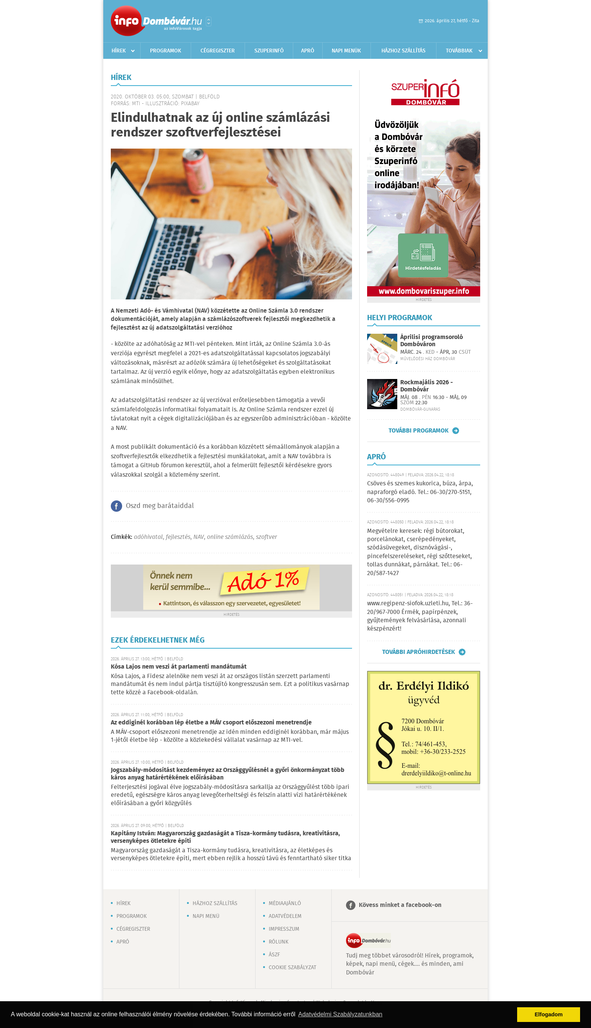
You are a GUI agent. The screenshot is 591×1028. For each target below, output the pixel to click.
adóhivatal (148, 537)
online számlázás (230, 537)
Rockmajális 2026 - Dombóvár (426, 386)
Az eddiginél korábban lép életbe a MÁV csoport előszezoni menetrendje (211, 722)
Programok (165, 51)
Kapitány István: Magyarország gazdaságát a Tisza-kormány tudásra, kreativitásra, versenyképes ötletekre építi (225, 837)
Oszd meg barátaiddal (160, 506)
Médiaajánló (285, 903)
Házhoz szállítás (403, 51)
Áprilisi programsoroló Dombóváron (431, 341)
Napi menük (346, 51)
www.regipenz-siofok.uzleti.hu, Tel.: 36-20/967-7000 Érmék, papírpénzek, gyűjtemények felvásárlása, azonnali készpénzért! (420, 616)
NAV (198, 537)
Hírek (119, 51)
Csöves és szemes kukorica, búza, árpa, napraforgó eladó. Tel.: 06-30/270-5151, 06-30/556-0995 (420, 492)
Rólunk (278, 942)
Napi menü (206, 916)
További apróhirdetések (418, 652)
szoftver (266, 537)
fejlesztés (178, 537)
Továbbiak (459, 51)
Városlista (208, 21)
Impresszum (284, 929)
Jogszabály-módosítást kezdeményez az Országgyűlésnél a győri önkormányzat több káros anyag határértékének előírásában (227, 774)
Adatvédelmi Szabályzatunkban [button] (340, 1014)
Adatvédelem (285, 916)
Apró (307, 51)
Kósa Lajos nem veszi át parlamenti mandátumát (179, 667)
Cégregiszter (218, 51)
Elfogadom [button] (549, 1014)
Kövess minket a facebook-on (400, 905)
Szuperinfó (269, 51)
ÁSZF (274, 955)
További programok (419, 430)
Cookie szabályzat (292, 968)
